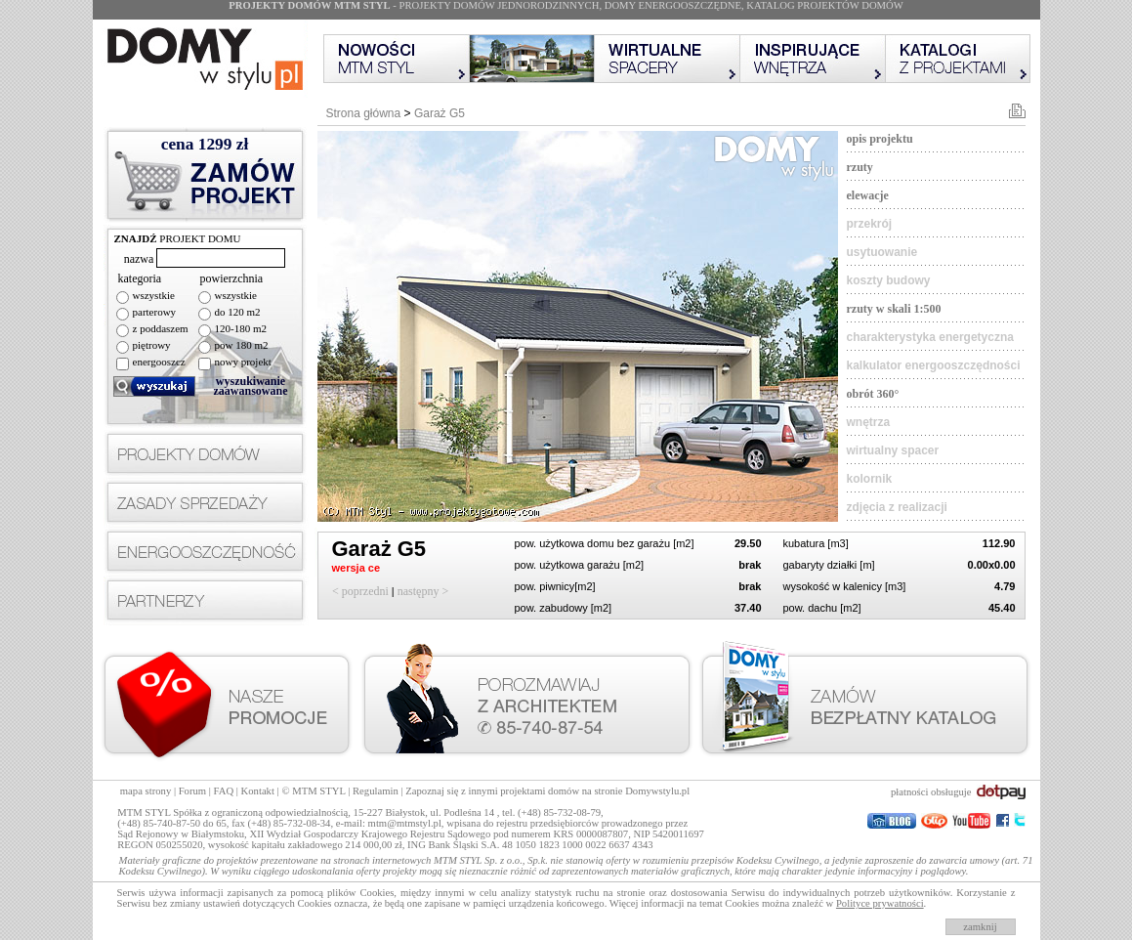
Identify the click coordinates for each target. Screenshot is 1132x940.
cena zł (205, 144)
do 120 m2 (238, 312)
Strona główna (363, 113)
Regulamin (375, 791)
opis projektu (880, 139)
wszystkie (154, 295)
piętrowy (152, 345)
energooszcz (159, 361)
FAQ (224, 791)
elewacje (868, 195)
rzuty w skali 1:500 (894, 309)
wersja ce (358, 568)
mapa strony (145, 791)
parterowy (155, 312)
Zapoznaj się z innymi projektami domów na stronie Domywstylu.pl (547, 791)
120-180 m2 (241, 328)
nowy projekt (243, 361)
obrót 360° (873, 394)
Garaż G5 (439, 113)
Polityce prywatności (880, 903)
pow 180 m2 (242, 345)
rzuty (860, 167)
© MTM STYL (313, 791)
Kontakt (257, 791)
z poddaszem (161, 328)
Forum (192, 791)
